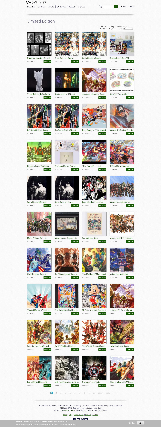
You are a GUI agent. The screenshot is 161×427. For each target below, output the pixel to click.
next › (100, 393)
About (65, 415)
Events (51, 7)
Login (123, 6)
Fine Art (72, 7)
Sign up (131, 6)
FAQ (70, 415)
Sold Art (103, 26)
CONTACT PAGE (69, 410)
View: (125, 27)
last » (108, 393)
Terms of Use (79, 415)
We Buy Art (61, 7)
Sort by (111, 26)
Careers (88, 415)
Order (119, 26)
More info (72, 424)
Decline (132, 423)
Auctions (41, 7)
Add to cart (47, 61)
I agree (140, 423)
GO (116, 7)
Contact (81, 7)
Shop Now (31, 7)
